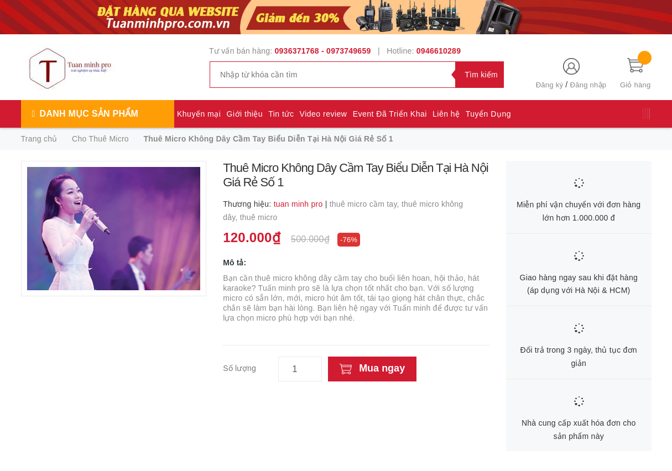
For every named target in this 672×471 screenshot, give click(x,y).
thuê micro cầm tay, (366, 204)
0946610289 (438, 50)
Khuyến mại (199, 113)
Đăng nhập (588, 85)
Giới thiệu (245, 113)
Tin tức (281, 113)
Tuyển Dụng (488, 113)
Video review (323, 113)
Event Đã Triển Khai (390, 113)
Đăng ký (549, 85)
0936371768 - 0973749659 (323, 50)
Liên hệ (446, 113)
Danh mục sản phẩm (89, 113)
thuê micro (259, 217)
